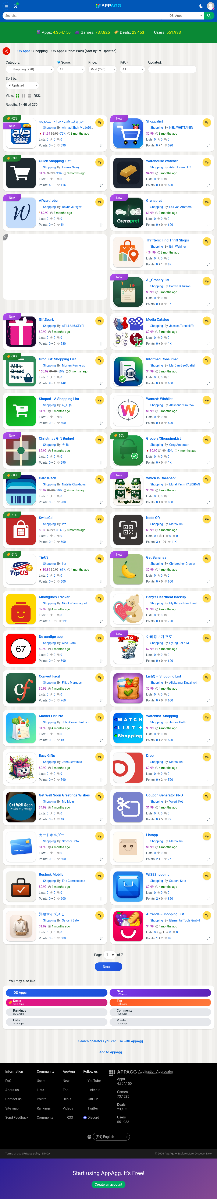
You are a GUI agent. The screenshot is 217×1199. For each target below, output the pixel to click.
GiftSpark (46, 319)
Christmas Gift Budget (56, 438)
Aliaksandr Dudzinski (183, 682)
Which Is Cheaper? (161, 478)
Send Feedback (16, 1117)
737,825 (102, 32)
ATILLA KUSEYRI (73, 326)
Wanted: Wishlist (159, 399)
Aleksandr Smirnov (181, 405)
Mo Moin (68, 801)
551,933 (173, 32)
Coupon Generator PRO (164, 795)
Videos (68, 1108)
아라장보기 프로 (159, 636)
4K (60, 819)
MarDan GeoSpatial (182, 365)
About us (12, 1090)
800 (168, 502)
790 (168, 621)
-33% (51, 173)
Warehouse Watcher (162, 161)
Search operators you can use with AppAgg (108, 1041)
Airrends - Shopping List (165, 914)
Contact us (13, 1099)
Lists (40, 1090)
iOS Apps (17, 993)
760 (61, 700)
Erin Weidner (177, 246)
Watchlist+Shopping (162, 716)
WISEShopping (158, 874)
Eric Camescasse (73, 881)
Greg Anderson (179, 444)
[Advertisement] (55, 267)
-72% (53, 133)
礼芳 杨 (67, 405)
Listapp (152, 835)
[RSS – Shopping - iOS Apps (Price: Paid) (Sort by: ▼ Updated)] (45, 95)
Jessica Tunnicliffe (181, 326)
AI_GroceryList (158, 280)
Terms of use (13, 1153)
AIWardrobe (48, 200)
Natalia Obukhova (74, 484)
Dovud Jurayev (72, 207)
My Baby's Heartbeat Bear (186, 603)
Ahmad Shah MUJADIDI (78, 127)
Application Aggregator (155, 1071)
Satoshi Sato (70, 841)
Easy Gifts (47, 755)
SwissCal (46, 518)
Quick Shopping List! (55, 161)
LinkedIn (91, 1090)
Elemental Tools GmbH (184, 920)
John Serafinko (72, 762)
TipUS (44, 557)
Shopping (47, 127)
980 (61, 502)
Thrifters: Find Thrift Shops (167, 240)
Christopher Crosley (182, 563)
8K (167, 264)
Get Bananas (156, 557)
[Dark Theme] (201, 6)
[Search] (82, 16)
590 (61, 145)
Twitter (90, 1108)
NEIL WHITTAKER (181, 127)
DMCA (46, 1153)
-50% (52, 371)
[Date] (172, 69)
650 (168, 700)
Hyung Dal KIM (179, 643)
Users (41, 1081)
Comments (45, 1117)
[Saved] (15, 6)
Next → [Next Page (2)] (108, 967)
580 (61, 343)
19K (63, 621)
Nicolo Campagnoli (75, 603)
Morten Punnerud (73, 365)
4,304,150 (62, 32)
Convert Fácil (49, 676)
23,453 (138, 32)
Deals (67, 1099)
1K (60, 224)
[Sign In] (210, 6)
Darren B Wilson (180, 286)
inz (64, 524)
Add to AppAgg (108, 1052)
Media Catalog (157, 319)
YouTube (92, 1081)
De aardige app (51, 636)
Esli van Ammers (180, 207)
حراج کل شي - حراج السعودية (61, 121)
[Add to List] (99, 122)
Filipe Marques (72, 682)
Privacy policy (31, 1153)
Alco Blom (69, 643)
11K (61, 185)
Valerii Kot (176, 801)
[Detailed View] (23, 95)
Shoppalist (154, 121)
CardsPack (47, 478)
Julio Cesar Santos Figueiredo (82, 722)
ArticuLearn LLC (180, 167)
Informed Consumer (162, 359)
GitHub (90, 1099)
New (66, 1081)
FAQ (8, 1081)
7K (167, 819)
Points (41, 1099)
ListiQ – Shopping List (163, 676)
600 (168, 224)
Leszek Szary (70, 167)
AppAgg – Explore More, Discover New (188, 1153)
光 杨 (65, 444)
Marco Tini (176, 524)
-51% (51, 530)
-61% (53, 569)
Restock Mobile (51, 874)
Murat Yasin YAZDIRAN (184, 484)
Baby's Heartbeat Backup (166, 597)
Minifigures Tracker (54, 597)
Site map (12, 1108)
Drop (150, 755)
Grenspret (154, 200)
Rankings (44, 1108)
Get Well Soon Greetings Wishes (64, 795)
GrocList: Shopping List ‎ (58, 359)
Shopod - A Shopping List (59, 399)
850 (168, 898)
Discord (91, 1117)
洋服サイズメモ (51, 914)
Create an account (108, 1184)
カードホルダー (51, 835)
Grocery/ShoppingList (163, 438)
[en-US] (111, 1136)
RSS (68, 1117)
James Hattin (178, 722)
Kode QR (153, 518)
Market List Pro (51, 716)
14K (61, 383)
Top (65, 1090)
